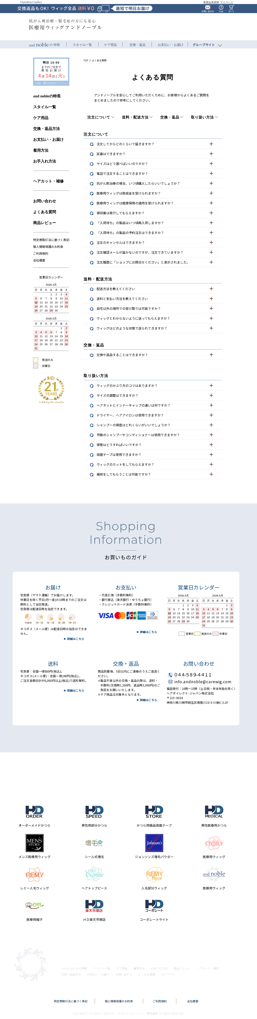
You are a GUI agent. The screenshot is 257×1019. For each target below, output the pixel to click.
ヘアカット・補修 (48, 181)
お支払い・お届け (48, 139)
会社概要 (39, 260)
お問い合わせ (44, 201)
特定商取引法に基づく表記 (51, 240)
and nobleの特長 (47, 96)
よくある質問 (44, 212)
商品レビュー (44, 223)
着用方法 (40, 150)
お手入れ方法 (44, 161)
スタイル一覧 (44, 107)
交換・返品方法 (46, 129)
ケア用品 (40, 118)
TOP (86, 60)
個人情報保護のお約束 (48, 246)
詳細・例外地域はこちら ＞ (51, 83)
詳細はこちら (75, 690)
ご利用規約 (40, 253)
